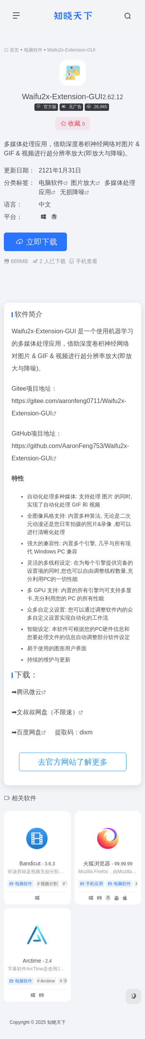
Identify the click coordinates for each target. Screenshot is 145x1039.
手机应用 (91, 883)
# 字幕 (66, 981)
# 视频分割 (47, 883)
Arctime (37, 961)
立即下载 (35, 242)
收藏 (72, 123)
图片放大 (83, 182)
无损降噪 (72, 192)
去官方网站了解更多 (72, 762)
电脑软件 (33, 50)
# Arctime (46, 981)
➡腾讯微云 (26, 692)
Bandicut (37, 863)
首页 (14, 50)
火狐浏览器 (107, 863)
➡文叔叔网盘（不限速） (45, 712)
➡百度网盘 (26, 732)
